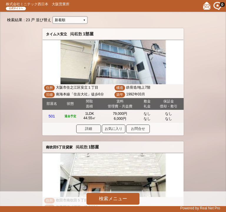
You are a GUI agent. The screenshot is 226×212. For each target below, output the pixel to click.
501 (52, 116)
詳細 (88, 129)
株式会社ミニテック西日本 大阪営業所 (37, 4)
